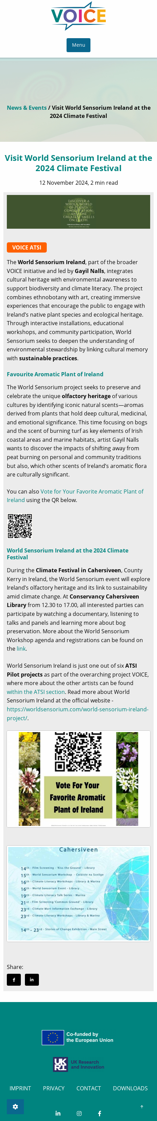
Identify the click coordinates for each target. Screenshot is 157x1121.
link (21, 648)
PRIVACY (54, 1088)
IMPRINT (20, 1088)
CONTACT (88, 1088)
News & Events (27, 107)
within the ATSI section (36, 692)
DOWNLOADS (130, 1088)
